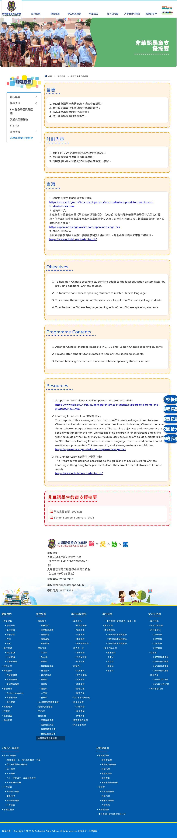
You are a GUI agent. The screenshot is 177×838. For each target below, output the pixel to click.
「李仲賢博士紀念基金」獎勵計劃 (120, 609)
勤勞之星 (81, 685)
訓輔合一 (78, 657)
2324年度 (157, 633)
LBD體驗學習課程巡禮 (22, 112)
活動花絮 (106, 765)
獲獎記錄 (109, 614)
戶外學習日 (155, 619)
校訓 (9, 628)
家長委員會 (107, 756)
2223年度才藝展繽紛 (118, 633)
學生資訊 (78, 609)
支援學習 (81, 671)
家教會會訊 (107, 770)
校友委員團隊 (108, 789)
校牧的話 (81, 700)
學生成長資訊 (74, 8)
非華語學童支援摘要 (22, 140)
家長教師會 (104, 751)
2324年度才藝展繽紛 (118, 628)
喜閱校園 (15, 133)
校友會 (102, 784)
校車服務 (81, 628)
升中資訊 (8, 784)
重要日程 (11, 794)
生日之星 (81, 652)
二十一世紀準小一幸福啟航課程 (21, 775)
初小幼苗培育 (156, 614)
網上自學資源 (80, 719)
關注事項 (11, 643)
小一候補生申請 (14, 779)
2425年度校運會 (161, 652)
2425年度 (157, 628)
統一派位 (11, 765)
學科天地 (15, 103)
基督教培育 (79, 695)
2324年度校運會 (161, 657)
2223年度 (157, 638)
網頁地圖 (6, 830)
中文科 (45, 643)
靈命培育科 (47, 666)
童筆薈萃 (112, 643)
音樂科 (45, 676)
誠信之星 (81, 681)
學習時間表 (82, 614)
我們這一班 (79, 638)
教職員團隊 (12, 671)
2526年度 (157, 623)
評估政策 (46, 633)
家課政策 (46, 628)
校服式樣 (81, 619)
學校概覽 (11, 695)
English (46, 647)
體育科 (45, 681)
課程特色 (46, 614)
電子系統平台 (83, 633)
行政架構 (11, 647)
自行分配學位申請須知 (17, 760)
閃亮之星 (154, 666)
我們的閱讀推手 (49, 728)
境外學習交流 (156, 681)
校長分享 (8, 657)
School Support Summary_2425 (74, 517)
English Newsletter (16, 685)
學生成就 (93, 8)
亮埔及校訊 (12, 690)
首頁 (50, 76)
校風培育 (81, 662)
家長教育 (106, 775)
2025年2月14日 (160, 671)
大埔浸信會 (104, 808)
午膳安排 (81, 623)
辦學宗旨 (11, 623)
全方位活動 (113, 8)
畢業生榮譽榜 (108, 798)
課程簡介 (15, 97)
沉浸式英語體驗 (19, 120)
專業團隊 (8, 662)
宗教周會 (81, 709)
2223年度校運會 (161, 662)
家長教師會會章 (109, 760)
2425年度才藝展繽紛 (118, 623)
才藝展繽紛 (110, 619)
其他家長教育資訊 (110, 779)
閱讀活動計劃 (48, 719)
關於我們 (36, 8)
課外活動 (154, 609)
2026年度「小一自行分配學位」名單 (24, 756)
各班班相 (81, 643)
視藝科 (45, 671)
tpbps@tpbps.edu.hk (115, 559)
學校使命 (11, 619)
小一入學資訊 (10, 751)
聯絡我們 (8, 714)
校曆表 (7, 704)
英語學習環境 (48, 619)
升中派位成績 (13, 789)
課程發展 (55, 8)
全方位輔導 (82, 666)
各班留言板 (82, 647)
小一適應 (11, 770)
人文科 (45, 685)
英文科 (111, 652)
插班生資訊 (9, 808)
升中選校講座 (13, 798)
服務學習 (81, 676)
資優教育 (46, 623)
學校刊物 (8, 681)
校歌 (9, 633)
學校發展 (8, 638)
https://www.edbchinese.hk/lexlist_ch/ (73, 239)
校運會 (153, 643)
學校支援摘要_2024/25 (68, 511)
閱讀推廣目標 (48, 714)
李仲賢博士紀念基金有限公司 (112, 813)
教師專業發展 (13, 676)
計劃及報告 (12, 652)
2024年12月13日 (161, 676)
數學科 (45, 652)
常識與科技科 (48, 657)
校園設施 (8, 709)
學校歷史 (11, 614)
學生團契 (81, 704)
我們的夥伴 (151, 8)
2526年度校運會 (161, 647)
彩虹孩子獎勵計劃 (82, 690)
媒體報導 (8, 700)
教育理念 (8, 609)
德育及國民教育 (81, 714)
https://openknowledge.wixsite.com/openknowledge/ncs (85, 227)
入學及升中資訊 (132, 8)
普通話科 (46, 662)
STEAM (14, 127)
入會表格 (106, 803)
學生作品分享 (111, 638)
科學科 (45, 690)
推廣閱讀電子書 (49, 724)
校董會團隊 (12, 666)
